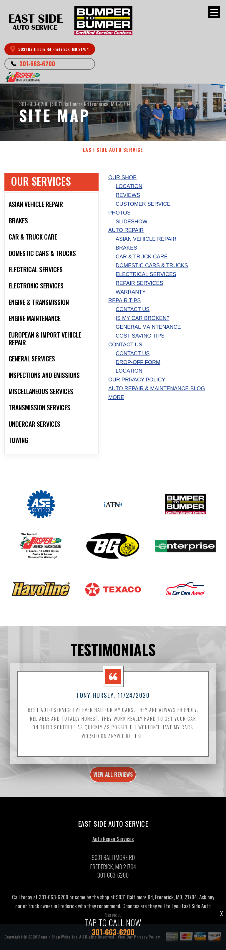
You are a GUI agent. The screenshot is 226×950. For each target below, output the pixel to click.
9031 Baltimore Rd (70, 104)
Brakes (126, 248)
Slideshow (131, 222)
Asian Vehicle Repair (146, 239)
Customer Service (143, 204)
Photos (119, 213)
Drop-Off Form (138, 362)
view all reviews (113, 777)
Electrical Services (146, 274)
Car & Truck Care (142, 257)
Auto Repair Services (113, 842)
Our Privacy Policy (136, 380)
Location (129, 186)
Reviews (128, 195)
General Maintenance (148, 327)
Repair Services (139, 283)
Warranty (131, 292)
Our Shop (122, 177)
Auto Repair (126, 230)
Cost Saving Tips (140, 336)
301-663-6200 (37, 63)
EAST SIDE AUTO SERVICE (113, 150)
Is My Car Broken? (143, 318)
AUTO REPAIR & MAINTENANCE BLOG (156, 388)
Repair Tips (124, 300)
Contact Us (132, 309)
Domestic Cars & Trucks (152, 265)
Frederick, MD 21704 (110, 104)
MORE (116, 397)
